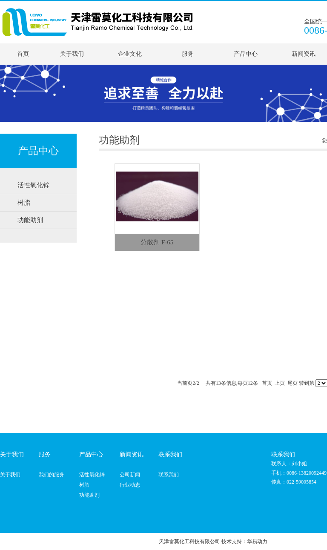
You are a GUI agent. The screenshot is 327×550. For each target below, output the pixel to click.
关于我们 (72, 54)
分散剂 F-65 (157, 242)
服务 (188, 54)
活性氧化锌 (92, 475)
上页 (280, 383)
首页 (23, 54)
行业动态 (130, 485)
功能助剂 (89, 495)
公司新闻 (130, 475)
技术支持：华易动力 (244, 541)
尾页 (292, 383)
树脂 (84, 485)
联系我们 (168, 475)
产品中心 (246, 54)
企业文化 (130, 54)
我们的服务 (51, 475)
